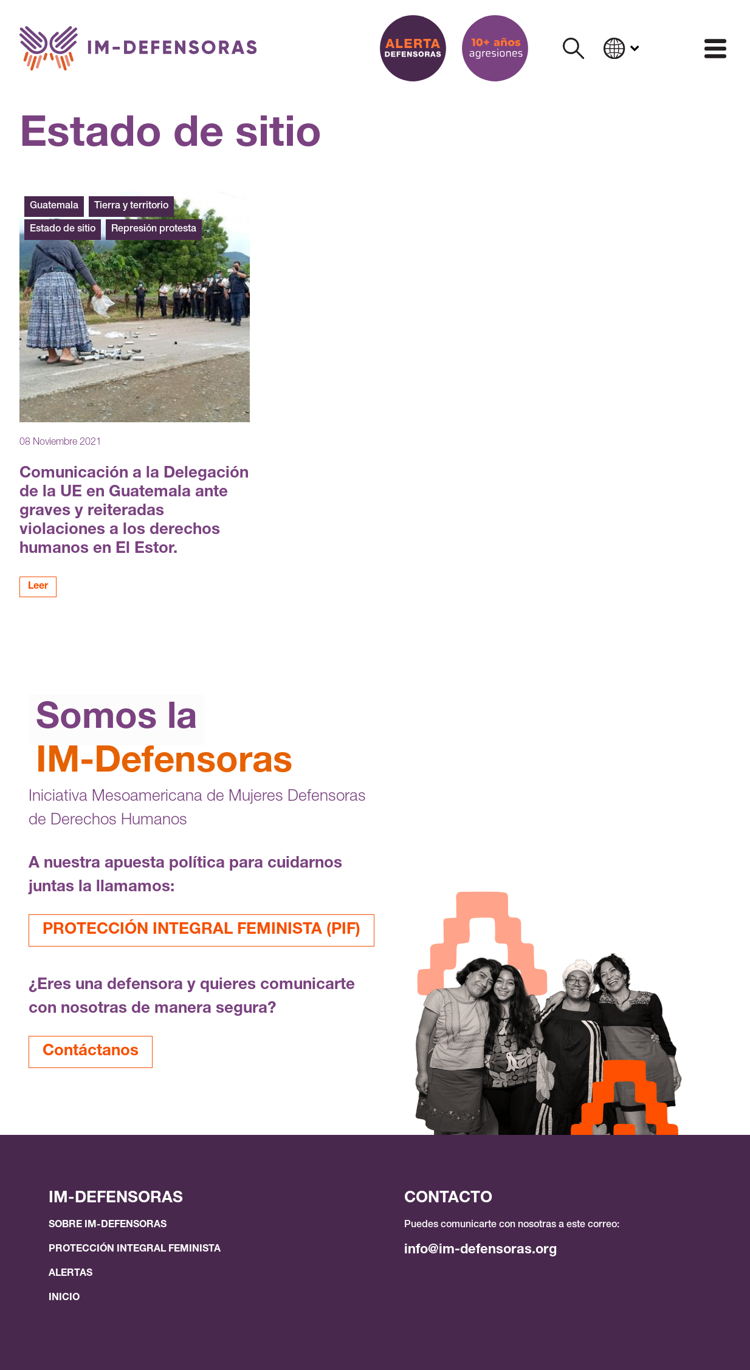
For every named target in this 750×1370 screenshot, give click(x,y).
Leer (38, 587)
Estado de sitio (62, 230)
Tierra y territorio (131, 206)
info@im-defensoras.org (480, 1250)
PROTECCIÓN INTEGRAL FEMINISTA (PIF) (201, 930)
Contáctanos (91, 1052)
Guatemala (54, 206)
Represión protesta (153, 230)
